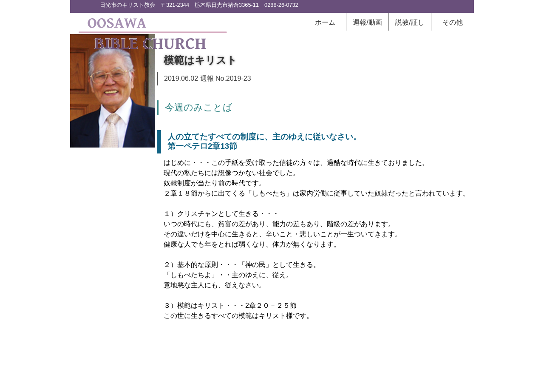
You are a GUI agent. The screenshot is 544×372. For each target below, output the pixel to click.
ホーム (325, 22)
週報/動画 (367, 22)
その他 (452, 22)
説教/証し (409, 22)
